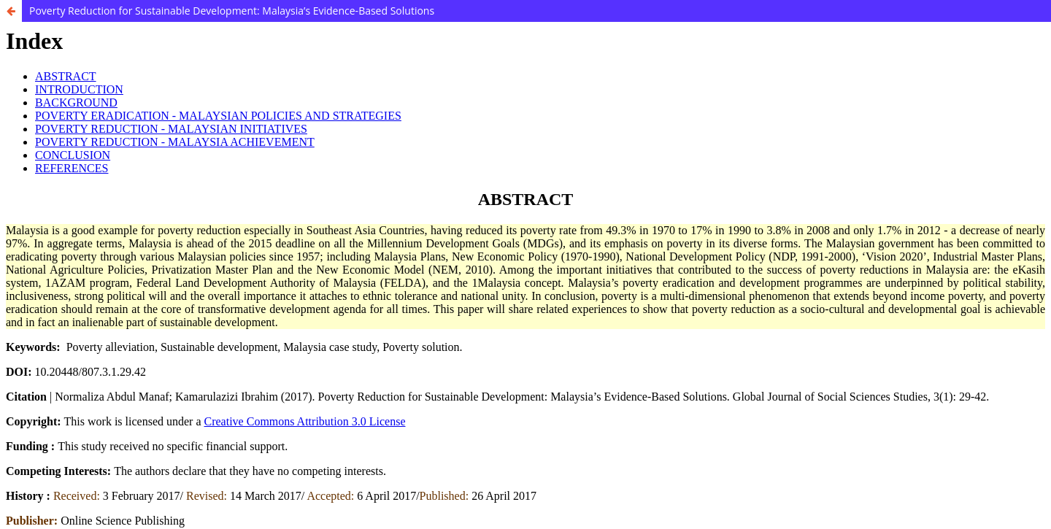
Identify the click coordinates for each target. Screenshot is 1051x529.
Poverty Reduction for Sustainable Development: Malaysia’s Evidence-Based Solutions (231, 11)
